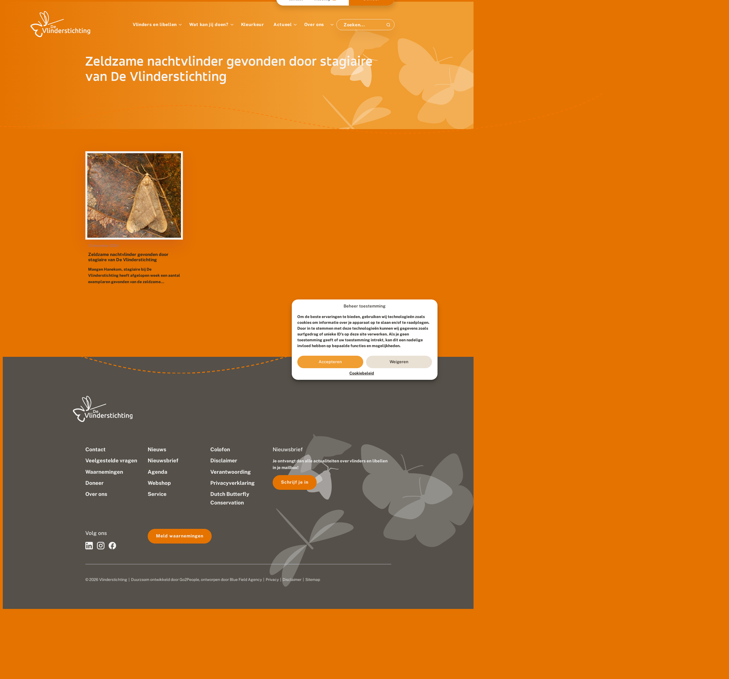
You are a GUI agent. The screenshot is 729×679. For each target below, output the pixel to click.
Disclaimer (292, 579)
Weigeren (399, 361)
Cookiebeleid (361, 373)
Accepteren (330, 361)
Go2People (189, 579)
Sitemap (312, 579)
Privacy (272, 579)
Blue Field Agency (246, 579)
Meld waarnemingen (179, 536)
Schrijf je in (294, 482)
